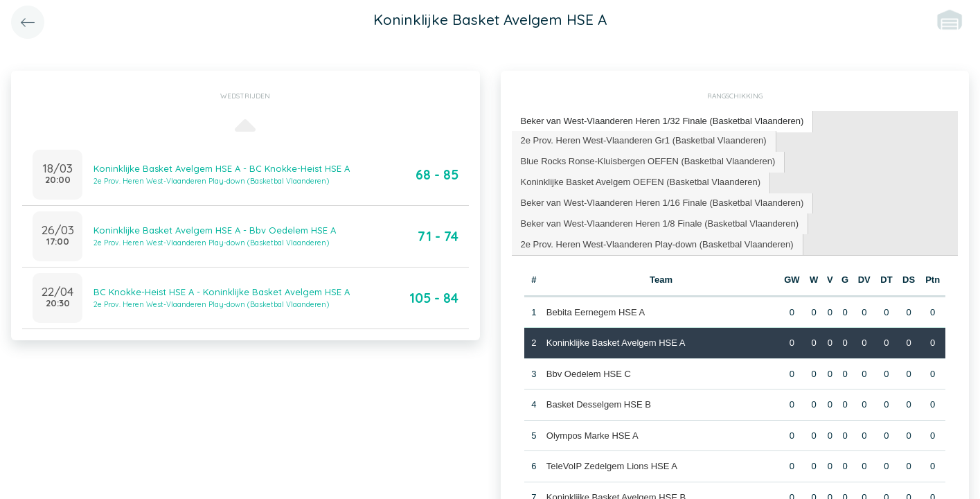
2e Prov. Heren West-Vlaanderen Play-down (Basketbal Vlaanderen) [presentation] (657, 244)
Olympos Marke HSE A (592, 435)
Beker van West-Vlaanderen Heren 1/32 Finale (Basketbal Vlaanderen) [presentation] (662, 121)
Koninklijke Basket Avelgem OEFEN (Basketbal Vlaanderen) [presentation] (641, 182)
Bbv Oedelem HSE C (588, 374)
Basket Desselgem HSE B (598, 404)
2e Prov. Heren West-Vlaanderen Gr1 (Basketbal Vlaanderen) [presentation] (644, 140)
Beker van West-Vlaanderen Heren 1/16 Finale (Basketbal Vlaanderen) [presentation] (662, 203)
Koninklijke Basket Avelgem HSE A (616, 343)
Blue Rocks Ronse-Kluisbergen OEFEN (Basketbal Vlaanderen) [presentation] (648, 161)
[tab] (663, 121)
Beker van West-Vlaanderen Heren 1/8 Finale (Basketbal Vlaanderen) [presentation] (660, 223)
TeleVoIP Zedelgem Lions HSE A (611, 466)
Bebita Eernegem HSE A (595, 312)
